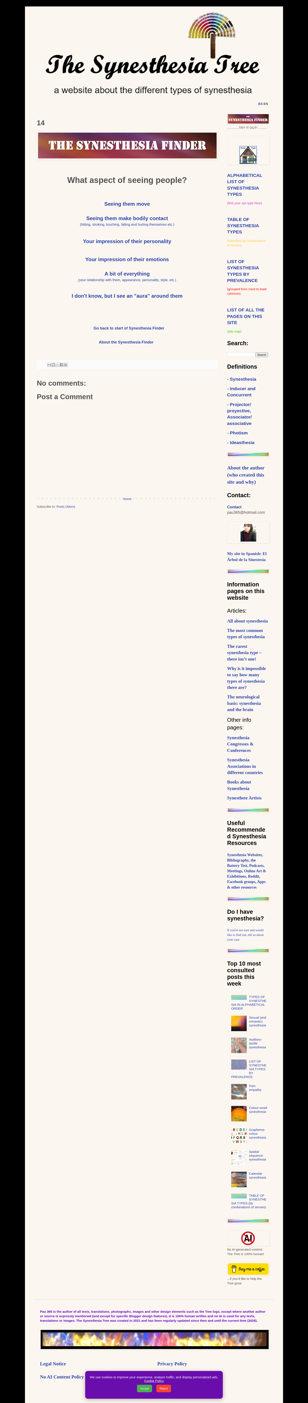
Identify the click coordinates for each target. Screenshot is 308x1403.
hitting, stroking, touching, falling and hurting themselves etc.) (127, 224)
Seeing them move (127, 204)
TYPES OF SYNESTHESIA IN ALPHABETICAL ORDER (248, 1002)
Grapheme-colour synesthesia (257, 1133)
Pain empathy (255, 1088)
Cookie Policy (154, 1381)
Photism (239, 432)
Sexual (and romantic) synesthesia (257, 1021)
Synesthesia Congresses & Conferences (240, 744)
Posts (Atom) (66, 506)
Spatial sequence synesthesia (257, 1155)
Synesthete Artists (244, 797)
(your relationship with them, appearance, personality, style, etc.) (127, 280)
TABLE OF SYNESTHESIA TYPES (243, 226)
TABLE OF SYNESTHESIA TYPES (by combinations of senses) (248, 1201)
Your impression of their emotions (127, 259)
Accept (144, 1388)
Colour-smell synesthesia (258, 1109)
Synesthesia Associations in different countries (245, 766)
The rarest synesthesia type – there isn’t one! (244, 653)
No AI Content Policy (62, 1377)
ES (260, 104)
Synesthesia (243, 379)
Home (127, 499)
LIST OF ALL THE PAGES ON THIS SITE (246, 316)
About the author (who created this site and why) (246, 475)
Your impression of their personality (127, 241)
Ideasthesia (242, 442)
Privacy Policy (172, 1363)
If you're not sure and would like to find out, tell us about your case (245, 934)
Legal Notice (53, 1363)
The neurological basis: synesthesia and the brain (244, 703)
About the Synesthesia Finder (126, 342)
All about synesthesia (247, 621)
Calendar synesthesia (257, 1175)
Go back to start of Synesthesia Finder (129, 328)
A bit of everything (127, 274)
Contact (234, 507)
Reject (164, 1388)
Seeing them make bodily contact (127, 218)
